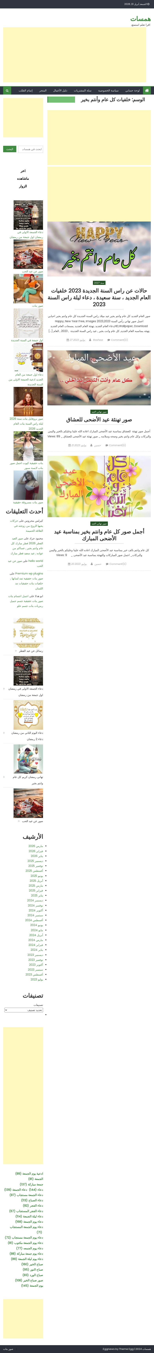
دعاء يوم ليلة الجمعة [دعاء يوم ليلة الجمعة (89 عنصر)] (27, 1259)
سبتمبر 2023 (35, 970)
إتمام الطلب (26, 90)
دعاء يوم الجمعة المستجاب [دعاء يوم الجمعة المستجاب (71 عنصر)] (26, 1230)
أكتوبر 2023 (36, 965)
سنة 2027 (99, 282)
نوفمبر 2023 (35, 960)
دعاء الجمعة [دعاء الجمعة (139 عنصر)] (15, 1189)
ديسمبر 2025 (35, 861)
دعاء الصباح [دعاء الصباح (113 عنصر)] (32, 1200)
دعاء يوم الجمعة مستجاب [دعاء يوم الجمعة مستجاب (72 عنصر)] (24, 1237)
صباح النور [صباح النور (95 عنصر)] (33, 1269)
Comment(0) (119, 341)
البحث (9, 149)
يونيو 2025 (37, 876)
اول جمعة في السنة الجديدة (27, 340)
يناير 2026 (37, 856)
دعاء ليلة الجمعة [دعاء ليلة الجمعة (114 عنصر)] (29, 1216)
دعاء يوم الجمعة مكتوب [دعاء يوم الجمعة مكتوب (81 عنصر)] (25, 1242)
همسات (140, 18)
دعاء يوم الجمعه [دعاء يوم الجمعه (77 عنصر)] (29, 1248)
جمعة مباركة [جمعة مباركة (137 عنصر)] (31, 1184)
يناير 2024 (37, 950)
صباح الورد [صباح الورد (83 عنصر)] (32, 1275)
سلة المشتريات (83, 90)
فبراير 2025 (36, 891)
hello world (35, 561)
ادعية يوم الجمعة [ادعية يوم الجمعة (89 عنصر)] (29, 1173)
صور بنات (37, 306)
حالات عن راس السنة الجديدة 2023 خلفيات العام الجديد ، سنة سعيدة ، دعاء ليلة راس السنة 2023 (99, 298)
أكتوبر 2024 (36, 910)
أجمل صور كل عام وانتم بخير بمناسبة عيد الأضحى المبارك (99, 536)
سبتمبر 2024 (35, 915)
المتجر (43, 90)
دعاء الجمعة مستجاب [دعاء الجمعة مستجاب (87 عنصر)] (26, 1195)
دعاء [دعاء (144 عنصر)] (36, 1189)
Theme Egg (126, 1349)
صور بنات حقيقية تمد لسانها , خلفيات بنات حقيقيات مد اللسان (26, 583)
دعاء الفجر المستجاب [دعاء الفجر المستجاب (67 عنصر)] (26, 1211)
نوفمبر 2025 (35, 866)
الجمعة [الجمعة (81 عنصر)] (35, 1179)
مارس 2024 (35, 940)
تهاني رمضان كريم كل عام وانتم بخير (28, 780)
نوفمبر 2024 (35, 905)
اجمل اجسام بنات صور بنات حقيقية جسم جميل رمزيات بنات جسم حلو (25, 601)
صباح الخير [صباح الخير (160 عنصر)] (32, 1264)
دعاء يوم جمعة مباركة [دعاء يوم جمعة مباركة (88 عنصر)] (26, 1253)
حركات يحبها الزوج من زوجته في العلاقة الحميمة (26, 525)
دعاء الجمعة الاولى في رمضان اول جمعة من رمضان (25, 692)
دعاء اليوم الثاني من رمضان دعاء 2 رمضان (27, 736)
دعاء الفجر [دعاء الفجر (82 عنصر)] (33, 1205)
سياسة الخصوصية (108, 90)
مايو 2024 (37, 930)
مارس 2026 (35, 846)
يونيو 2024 (36, 925)
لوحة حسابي (132, 90)
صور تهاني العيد (99, 412)
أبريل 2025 (36, 881)
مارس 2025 (36, 886)
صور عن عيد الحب (32, 271)
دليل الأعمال (60, 90)
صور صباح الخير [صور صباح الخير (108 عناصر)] (29, 1280)
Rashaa (98, 341)
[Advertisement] (74, 54)
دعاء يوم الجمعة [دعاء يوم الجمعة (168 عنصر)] (29, 1221)
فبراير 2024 (35, 945)
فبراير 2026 (36, 851)
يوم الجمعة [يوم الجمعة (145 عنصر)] (32, 1285)
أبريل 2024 (36, 935)
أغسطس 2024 (34, 920)
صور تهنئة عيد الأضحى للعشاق (99, 420)
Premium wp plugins (29, 573)
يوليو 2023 (37, 979)
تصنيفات (38, 1005)
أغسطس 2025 (34, 871)
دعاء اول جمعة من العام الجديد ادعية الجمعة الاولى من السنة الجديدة (26, 379)
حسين (97, 446)
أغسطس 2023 (34, 974)
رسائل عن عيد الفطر (31, 651)
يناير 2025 (37, 895)
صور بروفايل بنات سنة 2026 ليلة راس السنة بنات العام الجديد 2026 (26, 423)
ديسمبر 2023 (35, 955)
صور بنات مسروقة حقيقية (28, 502)
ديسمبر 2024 (35, 900)
